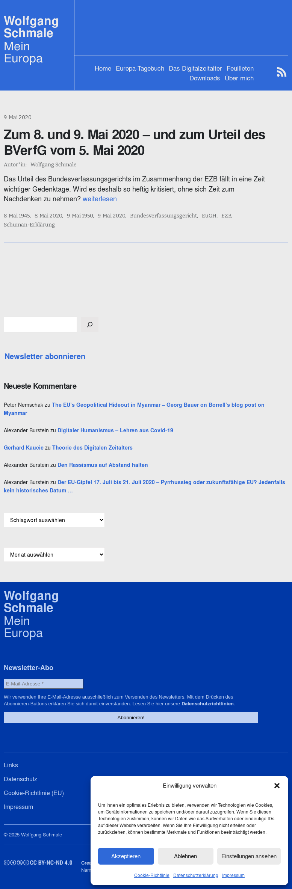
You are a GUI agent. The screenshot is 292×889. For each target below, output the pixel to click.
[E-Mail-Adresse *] (43, 684)
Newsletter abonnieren (45, 356)
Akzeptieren (126, 856)
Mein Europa (23, 52)
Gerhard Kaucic (24, 447)
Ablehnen (185, 856)
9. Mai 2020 (18, 117)
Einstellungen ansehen (249, 856)
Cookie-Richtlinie (151, 875)
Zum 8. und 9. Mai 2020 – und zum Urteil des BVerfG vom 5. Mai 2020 (134, 142)
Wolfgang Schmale (31, 26)
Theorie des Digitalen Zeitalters (92, 447)
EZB (226, 216)
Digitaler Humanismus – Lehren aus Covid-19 (115, 430)
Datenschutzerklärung (195, 875)
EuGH (209, 216)
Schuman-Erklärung (29, 225)
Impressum (233, 875)
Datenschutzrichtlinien (208, 703)
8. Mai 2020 (48, 216)
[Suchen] (90, 324)
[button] (277, 785)
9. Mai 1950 (80, 216)
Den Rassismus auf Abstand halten (102, 465)
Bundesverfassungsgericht (163, 216)
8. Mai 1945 (17, 216)
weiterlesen (100, 199)
